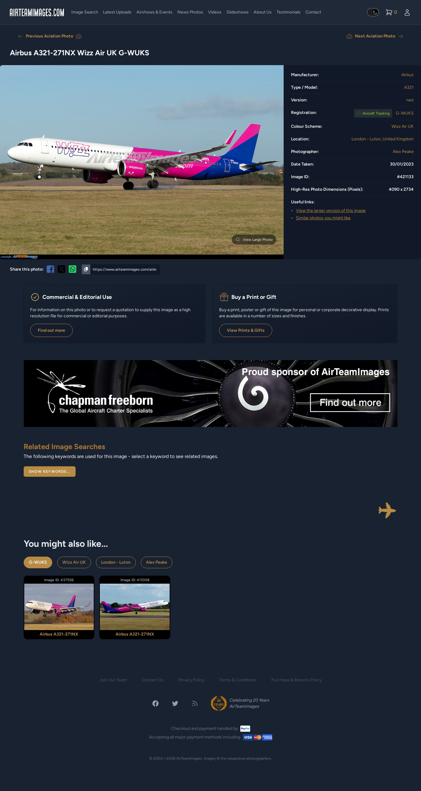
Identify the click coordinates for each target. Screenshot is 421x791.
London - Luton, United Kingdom (383, 139)
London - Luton (116, 562)
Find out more (51, 330)
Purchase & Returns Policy (296, 680)
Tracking (376, 113)
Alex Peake (403, 151)
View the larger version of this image (331, 210)
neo (410, 100)
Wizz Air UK (402, 126)
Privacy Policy (191, 680)
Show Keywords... (49, 471)
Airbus (407, 74)
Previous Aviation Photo (49, 36)
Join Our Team (113, 680)
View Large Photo (254, 239)
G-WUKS (405, 113)
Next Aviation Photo (375, 36)
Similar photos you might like (323, 218)
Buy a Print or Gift (253, 297)
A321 (409, 87)
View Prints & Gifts (246, 330)
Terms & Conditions (238, 680)
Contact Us (152, 680)
